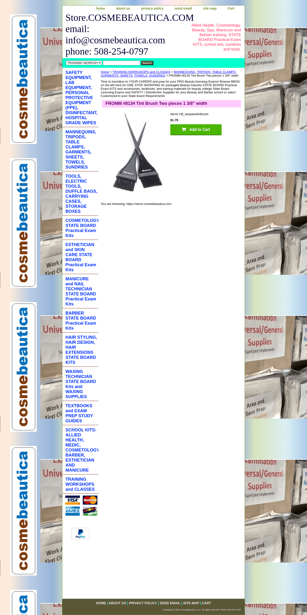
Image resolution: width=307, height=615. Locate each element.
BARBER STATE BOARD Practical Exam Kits (80, 321)
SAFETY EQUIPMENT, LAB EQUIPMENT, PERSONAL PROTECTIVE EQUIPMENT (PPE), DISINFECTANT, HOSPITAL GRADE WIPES (81, 97)
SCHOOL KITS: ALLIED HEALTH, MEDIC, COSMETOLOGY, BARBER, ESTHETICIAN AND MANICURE (81, 450)
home (100, 8)
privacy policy (152, 8)
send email (183, 8)
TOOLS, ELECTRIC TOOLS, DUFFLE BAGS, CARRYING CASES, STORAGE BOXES (81, 194)
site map (210, 8)
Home (105, 72)
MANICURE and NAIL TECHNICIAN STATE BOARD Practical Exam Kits (80, 291)
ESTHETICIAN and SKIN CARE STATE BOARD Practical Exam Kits (80, 257)
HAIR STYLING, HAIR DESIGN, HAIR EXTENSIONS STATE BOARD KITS (81, 350)
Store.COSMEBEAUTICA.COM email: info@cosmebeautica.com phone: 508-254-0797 (123, 34)
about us (123, 8)
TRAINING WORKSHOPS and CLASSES (141, 72)
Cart (231, 8)
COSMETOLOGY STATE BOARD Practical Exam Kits (81, 228)
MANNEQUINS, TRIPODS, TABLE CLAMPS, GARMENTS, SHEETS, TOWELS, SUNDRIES (80, 149)
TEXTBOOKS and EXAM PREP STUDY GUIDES (79, 413)
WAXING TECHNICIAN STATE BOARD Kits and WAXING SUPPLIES (80, 384)
